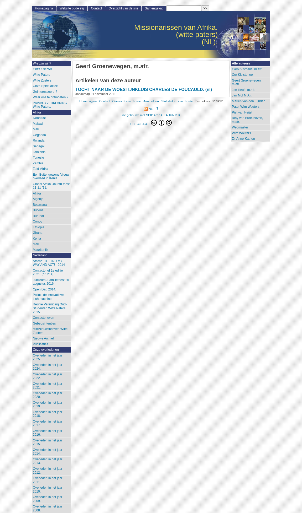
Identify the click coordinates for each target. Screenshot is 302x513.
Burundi (38, 216)
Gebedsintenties (44, 323)
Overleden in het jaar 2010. (47, 489)
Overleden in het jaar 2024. (47, 367)
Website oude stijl (72, 8)
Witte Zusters (42, 80)
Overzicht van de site (123, 8)
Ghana (37, 233)
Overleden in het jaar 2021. (47, 386)
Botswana (40, 205)
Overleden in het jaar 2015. (47, 442)
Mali (36, 129)
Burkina (38, 210)
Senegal (38, 146)
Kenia (37, 238)
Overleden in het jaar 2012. (47, 470)
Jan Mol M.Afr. (242, 95)
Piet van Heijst (242, 112)
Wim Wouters (241, 133)
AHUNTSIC (173, 115)
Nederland (40, 255)
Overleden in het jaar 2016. (47, 433)
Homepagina (44, 8)
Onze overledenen (46, 350)
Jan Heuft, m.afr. (243, 90)
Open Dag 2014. (44, 289)
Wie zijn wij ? (42, 63)
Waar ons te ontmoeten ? (50, 97)
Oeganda (39, 135)
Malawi (38, 124)
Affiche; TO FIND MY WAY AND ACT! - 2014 (49, 263)
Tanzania (39, 152)
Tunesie (38, 157)
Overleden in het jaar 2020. (47, 395)
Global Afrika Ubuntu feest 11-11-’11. (51, 186)
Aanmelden (151, 101)
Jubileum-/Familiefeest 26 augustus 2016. (51, 282)
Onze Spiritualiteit (45, 86)
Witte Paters (41, 75)
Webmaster (240, 127)
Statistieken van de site (177, 101)
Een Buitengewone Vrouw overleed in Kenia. (51, 176)
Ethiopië (38, 227)
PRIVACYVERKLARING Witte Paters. (50, 105)
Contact (96, 8)
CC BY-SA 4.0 (151, 123)
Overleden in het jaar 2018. (47, 414)
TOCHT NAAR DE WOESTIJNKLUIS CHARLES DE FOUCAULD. (139, 89)
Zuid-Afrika (40, 169)
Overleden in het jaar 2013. (47, 461)
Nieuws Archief (43, 338)
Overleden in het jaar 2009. (47, 499)
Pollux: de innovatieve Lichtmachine (48, 297)
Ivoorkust (39, 118)
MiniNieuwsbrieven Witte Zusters (50, 331)
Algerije (38, 199)
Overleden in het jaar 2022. (47, 376)
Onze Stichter (42, 69)
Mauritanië (40, 250)
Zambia (38, 163)
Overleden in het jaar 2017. (47, 423)
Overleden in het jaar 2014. (47, 452)
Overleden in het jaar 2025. (47, 357)
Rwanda (38, 140)
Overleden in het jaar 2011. (47, 480)
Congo (37, 221)
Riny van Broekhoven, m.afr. (247, 120)
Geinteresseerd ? (45, 92)
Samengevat (154, 8)
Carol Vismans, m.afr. (247, 69)
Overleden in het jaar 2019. (47, 404)
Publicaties (40, 344)
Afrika (37, 112)
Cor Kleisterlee (242, 75)
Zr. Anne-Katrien (243, 139)
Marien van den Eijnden (248, 101)
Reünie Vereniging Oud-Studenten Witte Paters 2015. (50, 308)
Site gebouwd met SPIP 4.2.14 (141, 115)
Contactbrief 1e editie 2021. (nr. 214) (48, 272)
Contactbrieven (43, 318)
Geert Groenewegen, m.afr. (247, 82)
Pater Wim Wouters (245, 107)
